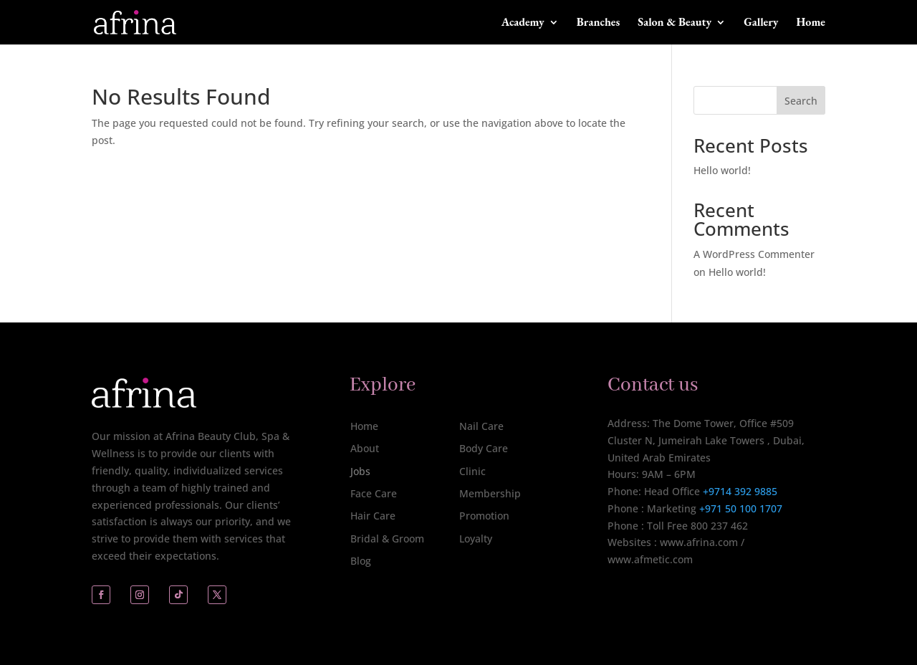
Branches (598, 23)
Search (800, 100)
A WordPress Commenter (754, 254)
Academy (522, 23)
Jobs (360, 471)
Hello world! (722, 170)
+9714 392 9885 (740, 491)
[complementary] (813, 586)
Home (811, 23)
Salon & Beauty (674, 23)
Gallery (761, 23)
